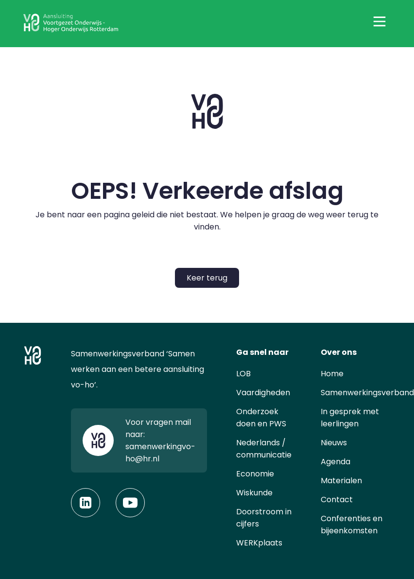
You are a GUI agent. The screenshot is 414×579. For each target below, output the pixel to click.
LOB (243, 373)
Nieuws (334, 442)
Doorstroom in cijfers (264, 517)
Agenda (335, 461)
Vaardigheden (263, 392)
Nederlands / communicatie (264, 448)
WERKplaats (259, 542)
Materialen (341, 480)
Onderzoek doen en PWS (261, 417)
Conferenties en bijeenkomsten (351, 524)
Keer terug (207, 277)
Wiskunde (254, 492)
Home (332, 373)
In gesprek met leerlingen (350, 417)
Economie (255, 473)
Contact (337, 499)
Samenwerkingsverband (367, 392)
